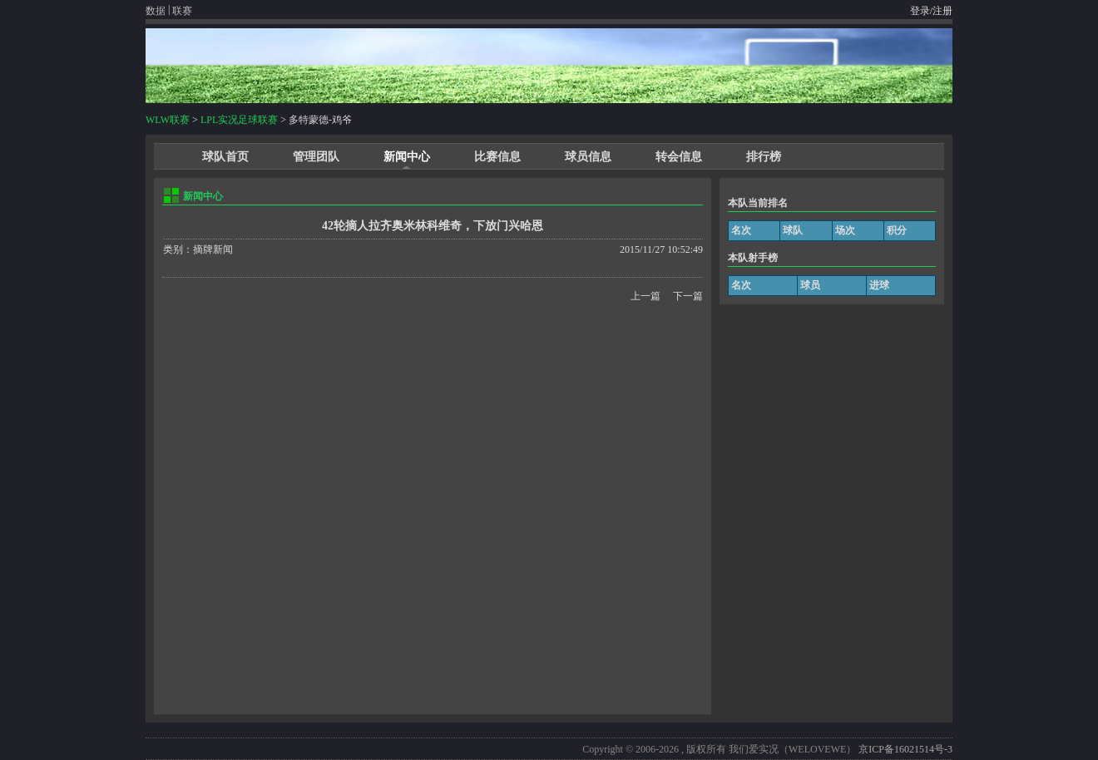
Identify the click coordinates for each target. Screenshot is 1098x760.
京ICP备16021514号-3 (905, 749)
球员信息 (588, 157)
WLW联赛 (168, 120)
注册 (942, 11)
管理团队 (316, 157)
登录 (920, 11)
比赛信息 (497, 157)
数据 (156, 11)
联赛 (182, 11)
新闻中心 (406, 157)
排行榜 (763, 157)
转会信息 (678, 157)
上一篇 (645, 296)
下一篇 (688, 296)
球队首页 (225, 157)
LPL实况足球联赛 (239, 120)
